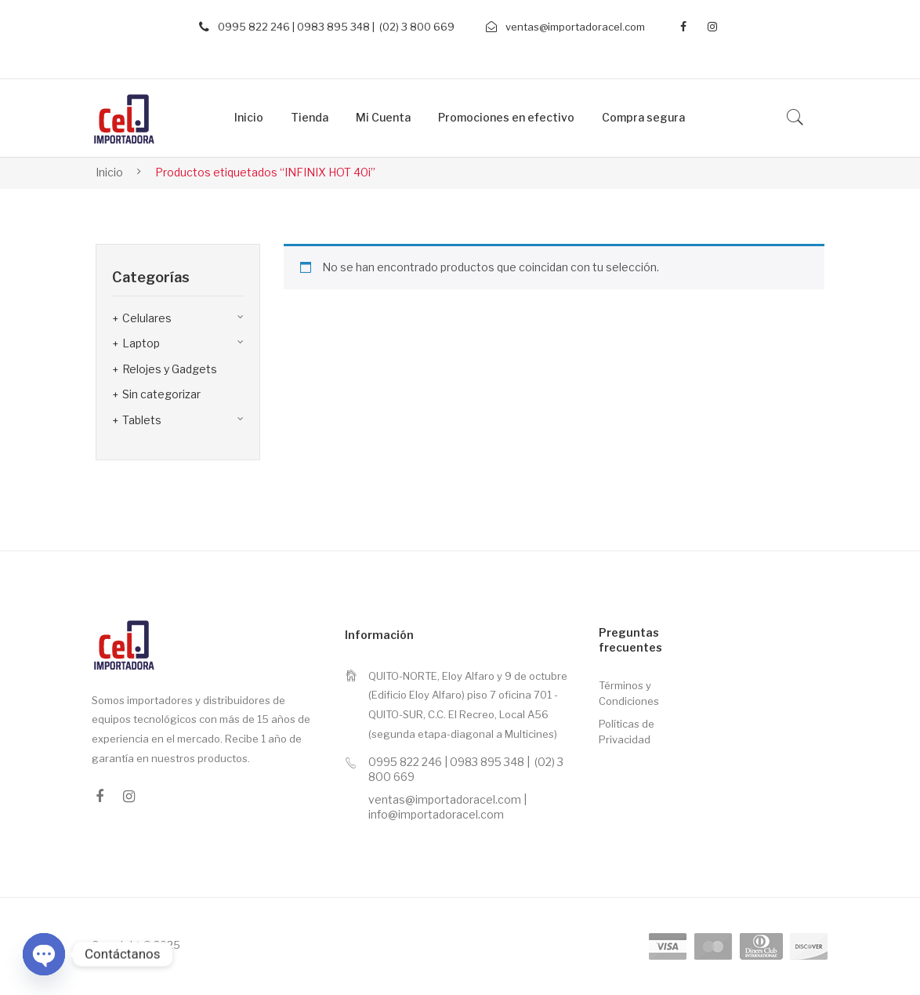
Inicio (109, 172)
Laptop (141, 343)
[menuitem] (248, 118)
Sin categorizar (161, 394)
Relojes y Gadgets (169, 369)
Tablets (141, 420)
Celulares (147, 318)
